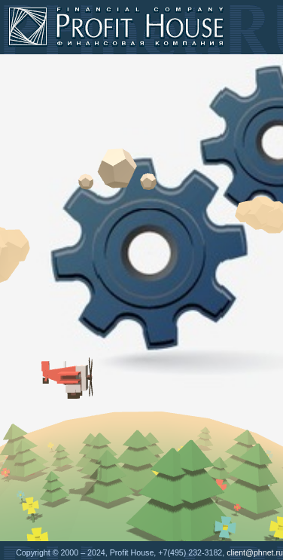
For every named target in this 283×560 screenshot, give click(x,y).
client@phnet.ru (255, 552)
